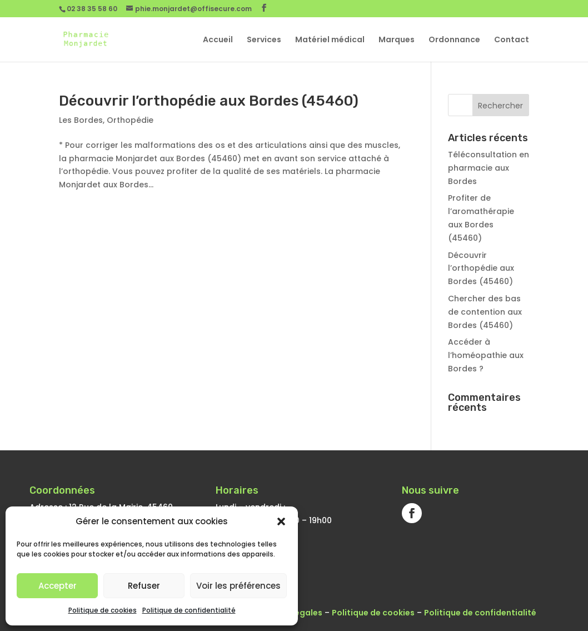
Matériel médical (330, 40)
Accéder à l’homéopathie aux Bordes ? (486, 355)
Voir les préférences (238, 586)
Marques (396, 40)
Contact (511, 40)
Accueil (218, 40)
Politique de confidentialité (189, 610)
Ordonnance (454, 40)
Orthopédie (130, 120)
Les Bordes (81, 120)
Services (264, 40)
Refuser (144, 586)
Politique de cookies (102, 610)
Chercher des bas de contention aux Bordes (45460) (485, 312)
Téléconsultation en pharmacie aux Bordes (488, 168)
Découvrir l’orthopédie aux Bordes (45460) (208, 101)
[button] (281, 521)
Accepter (57, 586)
